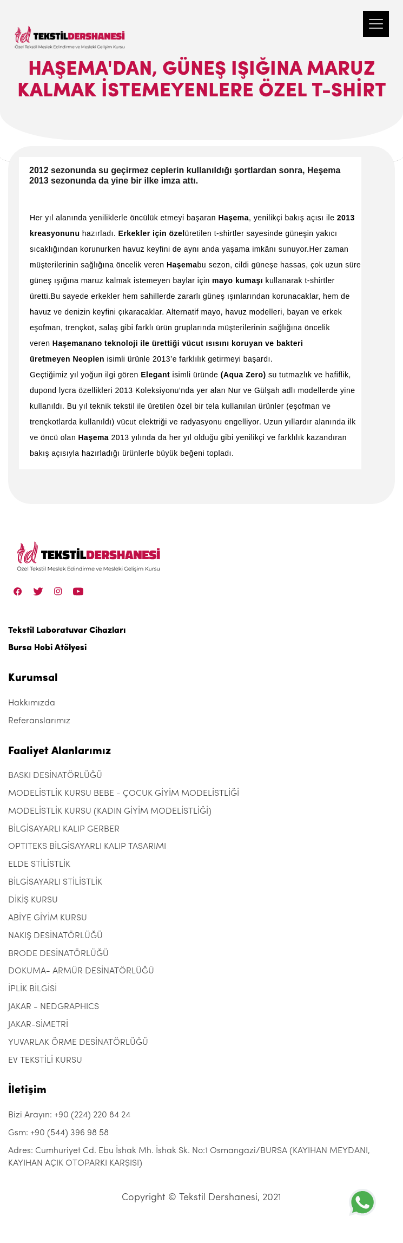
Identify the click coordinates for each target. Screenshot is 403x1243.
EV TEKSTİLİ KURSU (45, 1060)
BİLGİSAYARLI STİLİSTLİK (55, 882)
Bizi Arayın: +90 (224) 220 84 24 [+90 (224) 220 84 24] (69, 1115)
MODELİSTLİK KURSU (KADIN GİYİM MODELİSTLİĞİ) (110, 811)
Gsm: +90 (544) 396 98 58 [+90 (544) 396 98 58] (58, 1133)
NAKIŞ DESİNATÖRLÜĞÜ (55, 936)
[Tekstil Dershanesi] (70, 27)
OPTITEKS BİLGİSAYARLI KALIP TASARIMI (87, 846)
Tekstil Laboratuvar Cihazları (66, 630)
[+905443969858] (362, 1202)
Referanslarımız (39, 721)
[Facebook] (18, 591)
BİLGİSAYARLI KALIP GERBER (64, 829)
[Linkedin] (78, 591)
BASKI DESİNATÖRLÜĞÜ (55, 775)
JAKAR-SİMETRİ (38, 1024)
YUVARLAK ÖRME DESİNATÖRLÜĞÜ (78, 1042)
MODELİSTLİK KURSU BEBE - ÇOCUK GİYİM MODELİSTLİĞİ (123, 793)
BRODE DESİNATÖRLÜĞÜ (58, 954)
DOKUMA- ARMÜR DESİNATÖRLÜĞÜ (81, 971)
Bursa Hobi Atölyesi (47, 648)
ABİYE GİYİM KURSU (47, 918)
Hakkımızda (31, 703)
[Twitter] (38, 591)
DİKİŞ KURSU (33, 900)
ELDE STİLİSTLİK (39, 864)
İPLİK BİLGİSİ (32, 989)
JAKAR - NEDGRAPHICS (53, 1007)
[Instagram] (58, 591)
